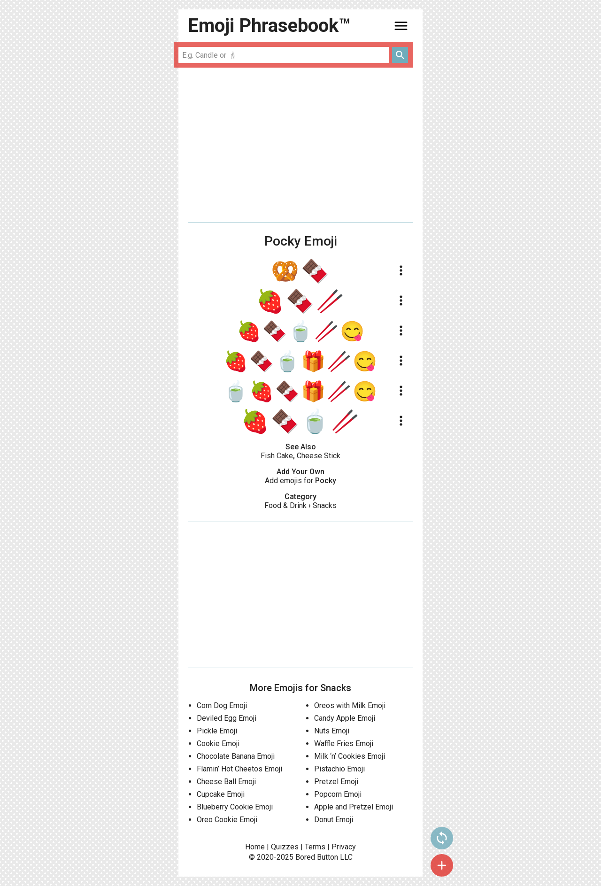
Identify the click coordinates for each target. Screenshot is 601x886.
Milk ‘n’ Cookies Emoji (349, 756)
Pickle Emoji (217, 730)
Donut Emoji (333, 819)
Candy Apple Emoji (344, 718)
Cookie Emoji (218, 743)
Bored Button (316, 857)
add (441, 865)
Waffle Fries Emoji (343, 743)
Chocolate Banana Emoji (236, 756)
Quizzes (285, 846)
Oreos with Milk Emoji (349, 705)
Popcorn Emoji (338, 794)
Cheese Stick (318, 455)
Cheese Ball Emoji (226, 781)
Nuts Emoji (331, 730)
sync (441, 838)
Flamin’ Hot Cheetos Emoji (239, 768)
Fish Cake (277, 455)
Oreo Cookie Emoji (227, 819)
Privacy (343, 846)
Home (255, 846)
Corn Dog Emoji (222, 705)
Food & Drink (285, 505)
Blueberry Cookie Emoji (235, 806)
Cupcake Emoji (221, 794)
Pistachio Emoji (339, 768)
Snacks (325, 505)
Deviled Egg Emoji (226, 718)
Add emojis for (300, 480)
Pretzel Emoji (336, 781)
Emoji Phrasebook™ (269, 26)
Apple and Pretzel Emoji (353, 806)
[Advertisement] (300, 145)
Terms (315, 846)
